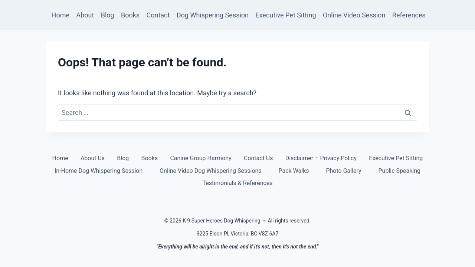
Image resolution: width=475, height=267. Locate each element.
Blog (107, 15)
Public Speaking (400, 170)
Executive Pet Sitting (285, 15)
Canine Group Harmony (200, 158)
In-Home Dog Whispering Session (98, 170)
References (409, 15)
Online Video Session (354, 15)
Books (130, 15)
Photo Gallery (343, 170)
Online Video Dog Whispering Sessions (211, 170)
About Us (93, 158)
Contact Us (258, 158)
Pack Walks (294, 170)
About (85, 15)
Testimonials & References (237, 183)
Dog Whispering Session (213, 15)
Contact (158, 15)
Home (60, 15)
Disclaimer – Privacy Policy (321, 158)
